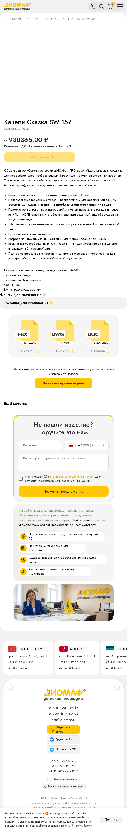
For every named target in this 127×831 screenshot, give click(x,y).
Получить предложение (63, 491)
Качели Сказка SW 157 (79, 19)
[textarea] (64, 462)
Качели (51, 19)
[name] (40, 445)
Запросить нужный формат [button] (63, 383)
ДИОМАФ (14, 19)
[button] (64, 786)
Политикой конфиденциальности (71, 477)
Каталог (33, 19)
